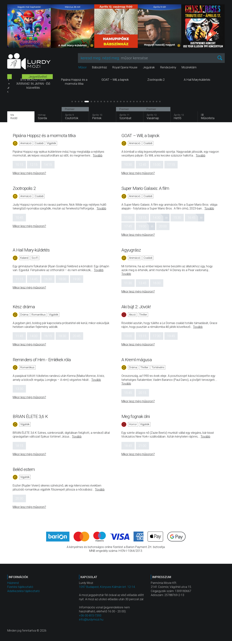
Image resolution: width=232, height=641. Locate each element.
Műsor (82, 67)
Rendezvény (168, 67)
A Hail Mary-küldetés (31, 250)
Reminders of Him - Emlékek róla (42, 359)
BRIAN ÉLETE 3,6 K (30, 416)
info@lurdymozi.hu (91, 619)
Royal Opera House (124, 67)
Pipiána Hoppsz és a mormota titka (44, 135)
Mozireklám (189, 67)
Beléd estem (24, 469)
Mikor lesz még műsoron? (29, 173)
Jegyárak (149, 67)
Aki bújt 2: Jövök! (136, 306)
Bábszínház (99, 67)
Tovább (97, 155)
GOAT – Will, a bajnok (140, 135)
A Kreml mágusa (136, 359)
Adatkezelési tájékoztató (23, 591)
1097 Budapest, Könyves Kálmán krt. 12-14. (107, 587)
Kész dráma (24, 306)
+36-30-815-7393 (90, 615)
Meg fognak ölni (135, 416)
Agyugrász (131, 250)
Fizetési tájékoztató (20, 587)
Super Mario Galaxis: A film (145, 188)
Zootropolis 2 (24, 188)
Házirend (13, 583)
